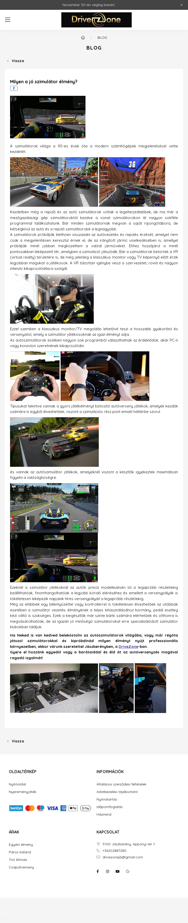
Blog (102, 37)
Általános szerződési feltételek (121, 784)
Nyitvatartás (107, 799)
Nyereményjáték (22, 792)
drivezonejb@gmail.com (123, 857)
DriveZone (128, 646)
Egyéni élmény (21, 845)
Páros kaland (20, 852)
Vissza (18, 61)
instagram (108, 871)
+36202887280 (114, 851)
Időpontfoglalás (110, 807)
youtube (118, 871)
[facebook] (14, 88)
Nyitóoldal (17, 784)
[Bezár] (181, 5)
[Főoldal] (83, 37)
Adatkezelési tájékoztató (117, 792)
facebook (97, 871)
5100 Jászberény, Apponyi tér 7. (129, 844)
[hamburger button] (8, 20)
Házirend (104, 814)
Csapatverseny (21, 867)
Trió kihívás (18, 860)
